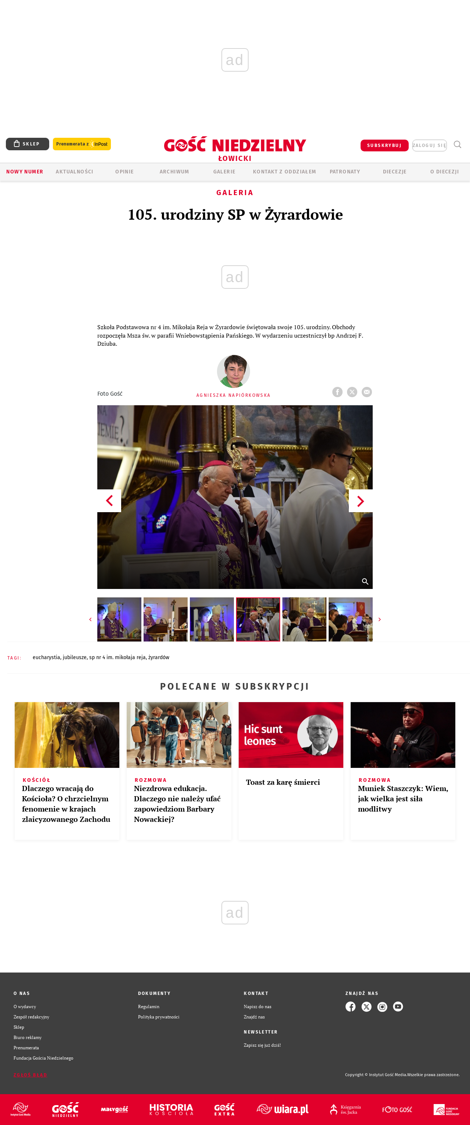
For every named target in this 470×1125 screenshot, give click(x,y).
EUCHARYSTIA (46, 657)
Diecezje (395, 172)
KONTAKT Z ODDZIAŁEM (285, 172)
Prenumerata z (82, 144)
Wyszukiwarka (457, 144)
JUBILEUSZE (75, 657)
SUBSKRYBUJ (384, 145)
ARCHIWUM (174, 172)
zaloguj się (429, 145)
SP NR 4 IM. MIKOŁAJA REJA (117, 657)
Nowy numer (24, 172)
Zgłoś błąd (30, 1075)
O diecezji (444, 172)
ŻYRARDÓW (158, 657)
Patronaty (345, 172)
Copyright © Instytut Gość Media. (376, 1074)
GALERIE (224, 172)
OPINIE (124, 172)
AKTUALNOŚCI (74, 172)
